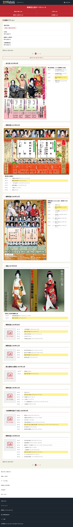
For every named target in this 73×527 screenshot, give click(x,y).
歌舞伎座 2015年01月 (13, 125)
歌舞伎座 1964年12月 (13, 388)
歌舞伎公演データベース (36, 7)
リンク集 (3, 519)
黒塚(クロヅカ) (15, 189)
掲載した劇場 (4, 476)
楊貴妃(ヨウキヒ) (27, 371)
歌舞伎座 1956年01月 (13, 436)
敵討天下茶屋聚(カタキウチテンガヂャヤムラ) (33, 352)
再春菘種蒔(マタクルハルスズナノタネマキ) (33, 442)
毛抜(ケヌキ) (57, 204)
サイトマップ (4, 505)
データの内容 (4, 481)
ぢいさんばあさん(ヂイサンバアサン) (31, 454)
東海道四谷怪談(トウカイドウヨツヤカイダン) (33, 338)
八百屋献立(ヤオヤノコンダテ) (30, 447)
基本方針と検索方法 (6, 471)
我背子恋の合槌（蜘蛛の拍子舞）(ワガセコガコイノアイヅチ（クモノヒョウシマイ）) (41, 424)
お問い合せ (3, 501)
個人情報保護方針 (5, 514)
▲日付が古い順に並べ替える (36, 57)
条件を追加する (7, 34)
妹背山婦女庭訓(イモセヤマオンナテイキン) (33, 440)
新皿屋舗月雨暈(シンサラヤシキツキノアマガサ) (61, 74)
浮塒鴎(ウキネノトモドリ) (29, 397)
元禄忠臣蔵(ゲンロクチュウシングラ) (31, 329)
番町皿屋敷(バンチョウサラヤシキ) (19, 185)
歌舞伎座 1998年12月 (13, 346)
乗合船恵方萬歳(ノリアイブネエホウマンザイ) (33, 456)
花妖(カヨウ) (26, 392)
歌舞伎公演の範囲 (5, 485)
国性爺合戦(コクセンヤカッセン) (30, 357)
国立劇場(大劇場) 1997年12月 (15, 367)
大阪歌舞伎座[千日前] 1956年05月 (17, 411)
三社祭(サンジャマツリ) (29, 399)
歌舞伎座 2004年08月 (13, 325)
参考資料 (3, 490)
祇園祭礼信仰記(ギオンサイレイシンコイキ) (21, 178)
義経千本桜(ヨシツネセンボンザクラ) (61, 219)
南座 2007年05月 (11, 266)
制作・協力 (3, 494)
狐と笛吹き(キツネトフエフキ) (30, 426)
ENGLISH (68, 2)
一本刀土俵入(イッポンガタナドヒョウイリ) (21, 182)
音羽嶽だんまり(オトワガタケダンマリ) (61, 215)
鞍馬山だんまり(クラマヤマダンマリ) (31, 415)
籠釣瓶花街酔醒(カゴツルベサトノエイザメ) (33, 429)
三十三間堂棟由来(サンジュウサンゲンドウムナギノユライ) (36, 401)
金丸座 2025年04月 (12, 63)
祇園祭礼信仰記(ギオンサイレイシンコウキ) (33, 417)
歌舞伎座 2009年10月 (13, 196)
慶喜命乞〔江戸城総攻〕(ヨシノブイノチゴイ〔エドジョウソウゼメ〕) (38, 445)
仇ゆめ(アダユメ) (27, 336)
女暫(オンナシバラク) (16, 187)
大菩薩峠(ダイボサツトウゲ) (30, 404)
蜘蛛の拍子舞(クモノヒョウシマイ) (61, 78)
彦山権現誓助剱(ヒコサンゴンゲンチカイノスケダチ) (61, 70)
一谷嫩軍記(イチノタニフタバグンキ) (31, 449)
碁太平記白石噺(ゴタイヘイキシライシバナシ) (33, 350)
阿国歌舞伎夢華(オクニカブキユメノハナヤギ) (21, 315)
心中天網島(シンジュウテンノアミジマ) (61, 211)
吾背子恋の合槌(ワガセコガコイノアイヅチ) (33, 394)
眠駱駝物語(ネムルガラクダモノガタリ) (61, 81)
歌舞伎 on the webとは (7, 510)
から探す (18, 11)
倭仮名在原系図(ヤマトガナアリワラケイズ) (33, 334)
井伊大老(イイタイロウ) (29, 419)
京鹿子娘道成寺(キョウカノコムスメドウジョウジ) (34, 422)
